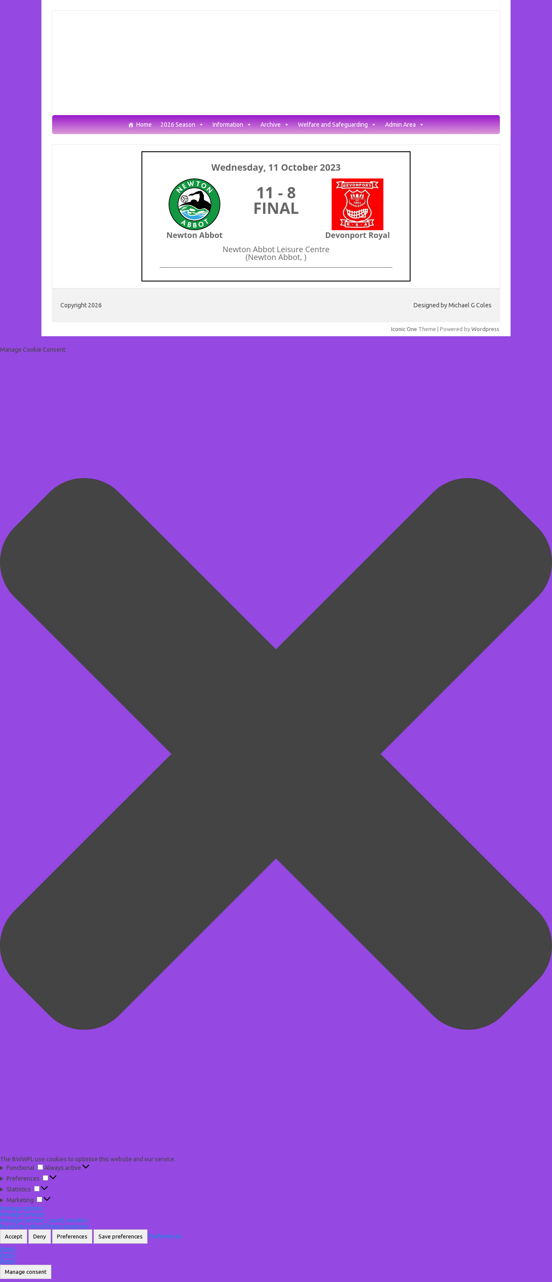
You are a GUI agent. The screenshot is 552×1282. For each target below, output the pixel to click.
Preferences (72, 1236)
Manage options (21, 1208)
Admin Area (404, 125)
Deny (39, 1236)
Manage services (22, 1214)
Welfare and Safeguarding (337, 125)
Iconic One (404, 329)
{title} (7, 1249)
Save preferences (120, 1236)
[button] (276, 754)
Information (232, 125)
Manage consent (26, 1272)
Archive (274, 125)
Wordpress (485, 329)
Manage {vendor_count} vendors (44, 1220)
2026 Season (182, 125)
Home (144, 125)
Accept (13, 1236)
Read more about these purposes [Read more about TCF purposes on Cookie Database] (44, 1226)
